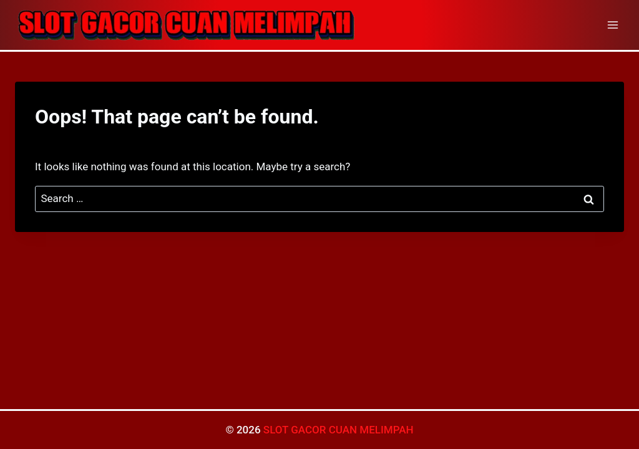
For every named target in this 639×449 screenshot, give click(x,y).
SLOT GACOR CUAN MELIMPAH (338, 429)
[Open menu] (612, 24)
